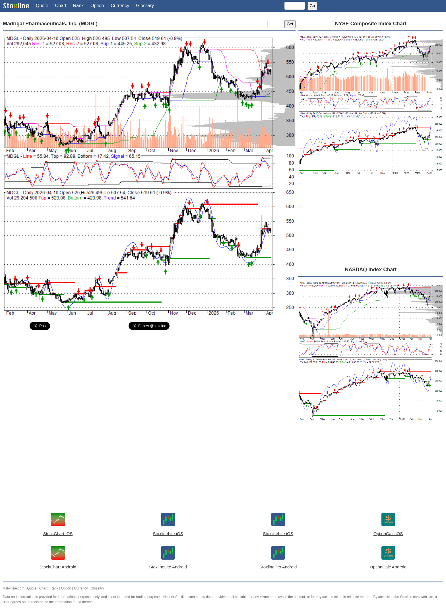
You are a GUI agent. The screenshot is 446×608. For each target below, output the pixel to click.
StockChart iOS (58, 533)
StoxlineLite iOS (168, 533)
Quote (42, 5)
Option (97, 5)
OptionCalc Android (388, 566)
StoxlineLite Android (168, 566)
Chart (60, 5)
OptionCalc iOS (388, 533)
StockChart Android (58, 566)
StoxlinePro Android (278, 566)
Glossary (145, 5)
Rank (78, 5)
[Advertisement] (149, 377)
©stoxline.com (13, 588)
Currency (120, 5)
